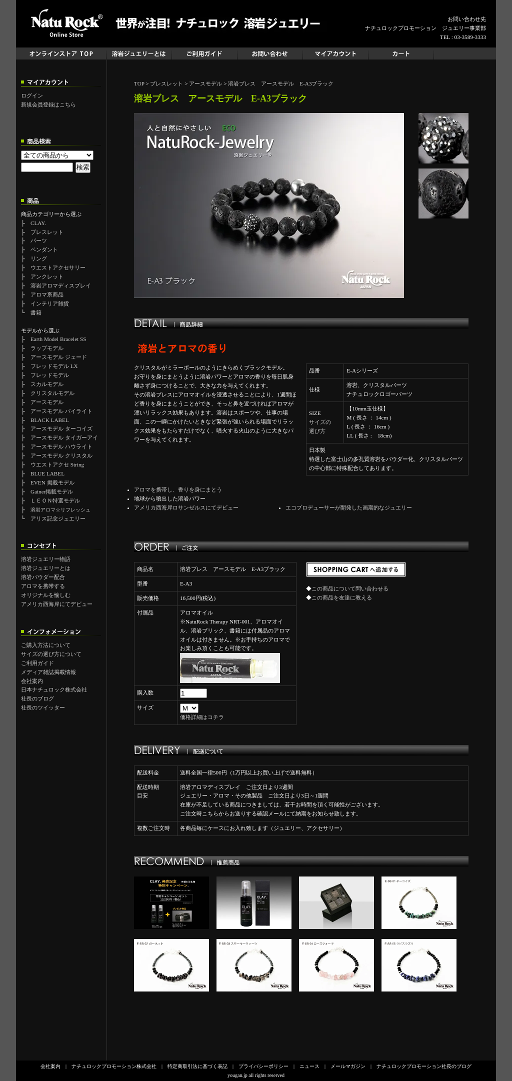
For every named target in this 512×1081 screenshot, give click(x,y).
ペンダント (44, 249)
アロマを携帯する (43, 586)
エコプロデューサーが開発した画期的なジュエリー (349, 507)
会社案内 (32, 681)
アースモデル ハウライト (61, 447)
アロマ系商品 (47, 295)
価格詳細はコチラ (202, 717)
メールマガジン (348, 1066)
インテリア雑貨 (49, 303)
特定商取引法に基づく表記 (198, 1066)
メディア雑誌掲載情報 (48, 672)
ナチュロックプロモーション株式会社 (114, 1066)
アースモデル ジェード (58, 357)
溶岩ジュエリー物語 (45, 559)
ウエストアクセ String (57, 465)
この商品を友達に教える (342, 597)
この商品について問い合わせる (350, 589)
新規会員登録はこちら (48, 105)
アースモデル (47, 402)
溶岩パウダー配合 (43, 577)
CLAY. (38, 223)
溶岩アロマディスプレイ (60, 285)
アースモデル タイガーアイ (64, 437)
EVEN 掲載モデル (52, 483)
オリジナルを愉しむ (45, 595)
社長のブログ (37, 699)
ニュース (310, 1066)
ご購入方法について (45, 645)
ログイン (32, 95)
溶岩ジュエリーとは (45, 568)
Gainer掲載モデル (51, 491)
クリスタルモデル (52, 393)
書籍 (36, 313)
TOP (139, 83)
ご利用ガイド (37, 663)
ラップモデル (47, 348)
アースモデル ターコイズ (61, 429)
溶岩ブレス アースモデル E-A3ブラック (281, 83)
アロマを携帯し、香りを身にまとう (178, 489)
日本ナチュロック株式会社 (54, 689)
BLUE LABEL (47, 473)
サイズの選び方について (51, 654)
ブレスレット (47, 232)
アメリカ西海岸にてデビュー (56, 604)
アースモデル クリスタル (61, 455)
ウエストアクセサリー (58, 267)
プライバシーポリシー (263, 1066)
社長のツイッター (43, 707)
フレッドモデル (49, 375)
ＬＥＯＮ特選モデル (55, 501)
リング (38, 259)
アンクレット (47, 277)
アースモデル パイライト (61, 411)
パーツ (38, 241)
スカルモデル (47, 384)
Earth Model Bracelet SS (58, 339)
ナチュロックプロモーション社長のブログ (424, 1066)
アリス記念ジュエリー (58, 519)
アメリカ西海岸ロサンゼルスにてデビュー (186, 507)
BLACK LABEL (49, 420)
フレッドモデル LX (54, 366)
